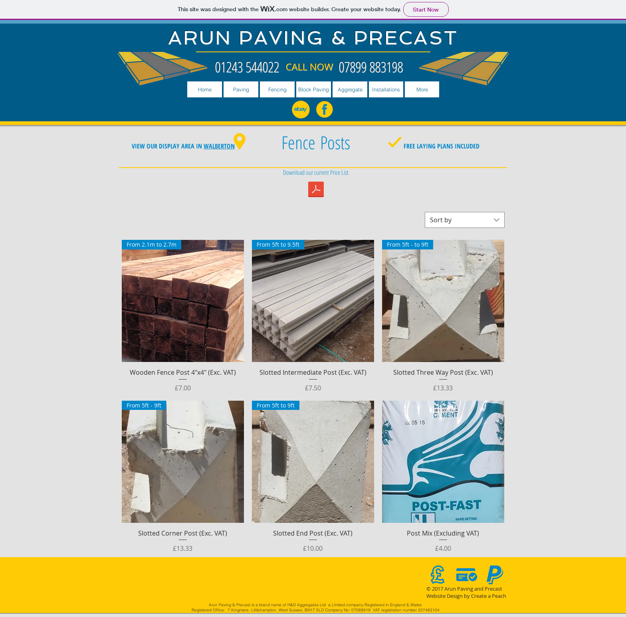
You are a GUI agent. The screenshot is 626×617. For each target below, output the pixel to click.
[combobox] (465, 220)
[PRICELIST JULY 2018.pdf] (316, 190)
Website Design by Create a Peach (466, 595)
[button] (241, 89)
